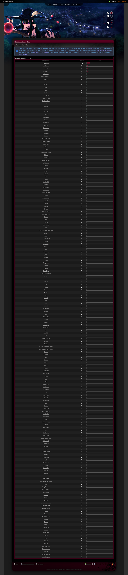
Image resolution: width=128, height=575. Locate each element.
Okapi (46, 306)
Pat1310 (46, 362)
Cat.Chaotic (46, 63)
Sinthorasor (46, 184)
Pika (46, 538)
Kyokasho (46, 371)
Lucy (46, 314)
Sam (46, 295)
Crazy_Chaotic (46, 411)
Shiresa (46, 454)
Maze (46, 233)
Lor (46, 392)
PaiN (46, 460)
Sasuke (46, 168)
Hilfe (91, 48)
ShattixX (46, 246)
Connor (46, 222)
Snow (46, 149)
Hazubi (46, 551)
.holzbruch (46, 128)
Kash (45, 87)
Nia (46, 82)
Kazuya (46, 165)
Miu (46, 335)
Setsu (46, 319)
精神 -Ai (46, 281)
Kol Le (46, 287)
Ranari (46, 174)
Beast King (46, 468)
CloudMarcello (46, 238)
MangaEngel (46, 546)
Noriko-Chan (46, 101)
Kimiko (46, 541)
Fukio (46, 514)
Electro (46, 292)
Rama (46, 522)
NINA (46, 322)
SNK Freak (46, 427)
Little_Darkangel (45, 438)
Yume (46, 84)
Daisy (46, 360)
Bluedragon (46, 325)
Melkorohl (46, 122)
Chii (46, 103)
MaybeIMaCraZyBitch (46, 481)
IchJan (46, 109)
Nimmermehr (46, 214)
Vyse (46, 219)
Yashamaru (46, 187)
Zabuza (46, 268)
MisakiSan (46, 443)
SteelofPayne (46, 451)
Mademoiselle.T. (45, 76)
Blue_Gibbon (46, 338)
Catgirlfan (46, 263)
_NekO (46, 254)
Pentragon (46, 433)
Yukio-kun (46, 144)
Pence (46, 352)
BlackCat (45, 327)
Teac (46, 90)
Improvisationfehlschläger (46, 346)
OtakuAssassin (46, 160)
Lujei (46, 403)
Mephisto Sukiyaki (46, 503)
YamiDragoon (46, 557)
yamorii (46, 195)
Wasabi (46, 524)
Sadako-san (45, 117)
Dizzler (46, 93)
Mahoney (46, 532)
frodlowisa (46, 387)
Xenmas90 (46, 416)
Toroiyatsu (46, 252)
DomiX (46, 203)
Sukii (46, 430)
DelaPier (46, 470)
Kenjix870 (46, 365)
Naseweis (46, 478)
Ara (46, 330)
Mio (46, 357)
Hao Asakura (46, 554)
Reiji (46, 300)
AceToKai (46, 182)
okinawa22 (46, 492)
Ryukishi (46, 465)
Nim (46, 249)
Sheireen (45, 74)
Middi (46, 497)
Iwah (46, 379)
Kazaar (46, 500)
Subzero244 (45, 395)
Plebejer (46, 257)
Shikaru (46, 473)
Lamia (46, 265)
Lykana (46, 200)
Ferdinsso (46, 457)
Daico (46, 543)
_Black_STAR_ (46, 489)
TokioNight (46, 527)
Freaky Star (46, 449)
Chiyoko (46, 120)
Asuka (46, 368)
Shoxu (46, 535)
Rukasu (46, 106)
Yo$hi (46, 68)
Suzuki (46, 114)
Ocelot (46, 424)
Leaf (46, 381)
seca (46, 303)
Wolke (46, 341)
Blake (46, 125)
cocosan (46, 495)
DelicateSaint (46, 505)
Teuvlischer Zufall (46, 152)
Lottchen (46, 354)
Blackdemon (45, 198)
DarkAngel (46, 408)
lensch (46, 530)
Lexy (46, 227)
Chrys (46, 446)
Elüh (46, 176)
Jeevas (46, 130)
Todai (46, 147)
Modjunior (46, 414)
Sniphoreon (46, 163)
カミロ (46, 397)
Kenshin (46, 376)
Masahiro (46, 400)
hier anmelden (23, 54)
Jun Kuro (45, 111)
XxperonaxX (46, 384)
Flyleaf (46, 209)
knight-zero (46, 435)
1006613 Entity (46, 138)
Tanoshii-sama (46, 422)
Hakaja (46, 511)
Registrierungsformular (103, 50)
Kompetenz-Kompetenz (46, 349)
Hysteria (46, 298)
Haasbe (46, 476)
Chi (46, 284)
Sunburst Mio (46, 192)
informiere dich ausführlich (40, 52)
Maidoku (46, 519)
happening (46, 244)
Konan (46, 484)
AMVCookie (46, 441)
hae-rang (45, 462)
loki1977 (46, 333)
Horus (46, 290)
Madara (46, 241)
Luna (45, 236)
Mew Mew (46, 190)
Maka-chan (46, 308)
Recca (46, 217)
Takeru (46, 79)
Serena (46, 136)
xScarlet (46, 276)
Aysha (46, 260)
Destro (46, 419)
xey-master (46, 373)
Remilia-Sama (46, 549)
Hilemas (46, 206)
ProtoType (46, 271)
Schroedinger (46, 98)
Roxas (46, 179)
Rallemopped (46, 141)
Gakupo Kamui (46, 211)
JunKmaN (46, 389)
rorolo (46, 311)
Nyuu (46, 171)
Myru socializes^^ (46, 273)
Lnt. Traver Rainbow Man (46, 230)
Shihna (46, 406)
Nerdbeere (46, 66)
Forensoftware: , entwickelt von (64, 569)
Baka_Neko (46, 157)
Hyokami (46, 71)
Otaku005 (46, 225)
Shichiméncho (46, 516)
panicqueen (46, 95)
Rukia (46, 344)
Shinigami (46, 133)
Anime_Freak (46, 508)
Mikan (46, 155)
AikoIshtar (46, 317)
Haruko (46, 279)
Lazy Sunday (46, 487)
